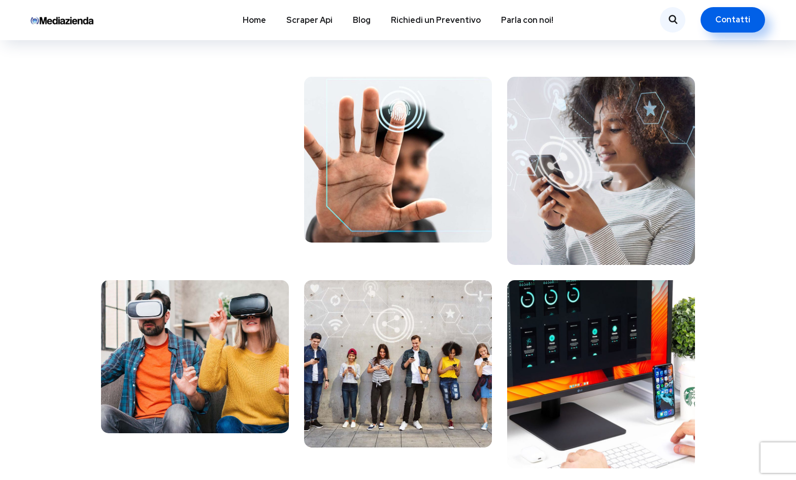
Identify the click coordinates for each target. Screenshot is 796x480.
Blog (362, 20)
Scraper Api (309, 20)
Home (254, 20)
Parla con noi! (527, 20)
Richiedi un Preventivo (436, 20)
